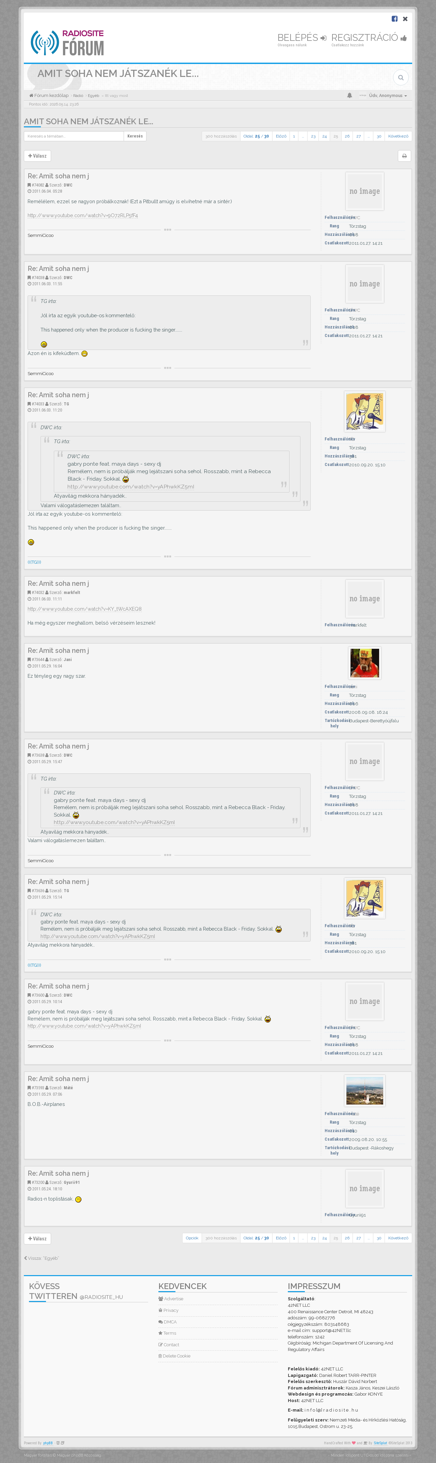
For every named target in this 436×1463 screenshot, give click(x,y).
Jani (68, 659)
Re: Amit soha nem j (58, 176)
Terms (167, 1333)
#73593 (38, 1087)
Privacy (168, 1310)
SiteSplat (380, 1443)
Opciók (192, 1238)
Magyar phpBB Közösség (79, 1455)
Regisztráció (369, 37)
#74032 (38, 592)
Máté (68, 1087)
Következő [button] (398, 136)
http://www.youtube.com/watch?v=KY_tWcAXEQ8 (85, 609)
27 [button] (358, 136)
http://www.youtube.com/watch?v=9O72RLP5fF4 (83, 215)
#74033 (38, 403)
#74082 (38, 185)
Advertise (170, 1298)
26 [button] (347, 136)
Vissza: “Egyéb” (41, 1258)
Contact (168, 1344)
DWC (68, 185)
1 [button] (294, 136)
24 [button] (324, 136)
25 (335, 136)
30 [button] (379, 136)
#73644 (38, 659)
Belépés (302, 37)
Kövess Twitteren (76, 1291)
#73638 (38, 755)
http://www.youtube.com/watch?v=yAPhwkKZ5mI (130, 486)
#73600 (38, 995)
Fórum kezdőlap (50, 95)
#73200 (38, 1182)
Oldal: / (256, 136)
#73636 (38, 890)
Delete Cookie (174, 1355)
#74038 (38, 277)
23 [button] (313, 136)
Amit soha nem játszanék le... (88, 121)
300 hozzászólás (221, 136)
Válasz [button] (37, 156)
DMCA (167, 1321)
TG (66, 403)
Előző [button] (281, 136)
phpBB (48, 1443)
